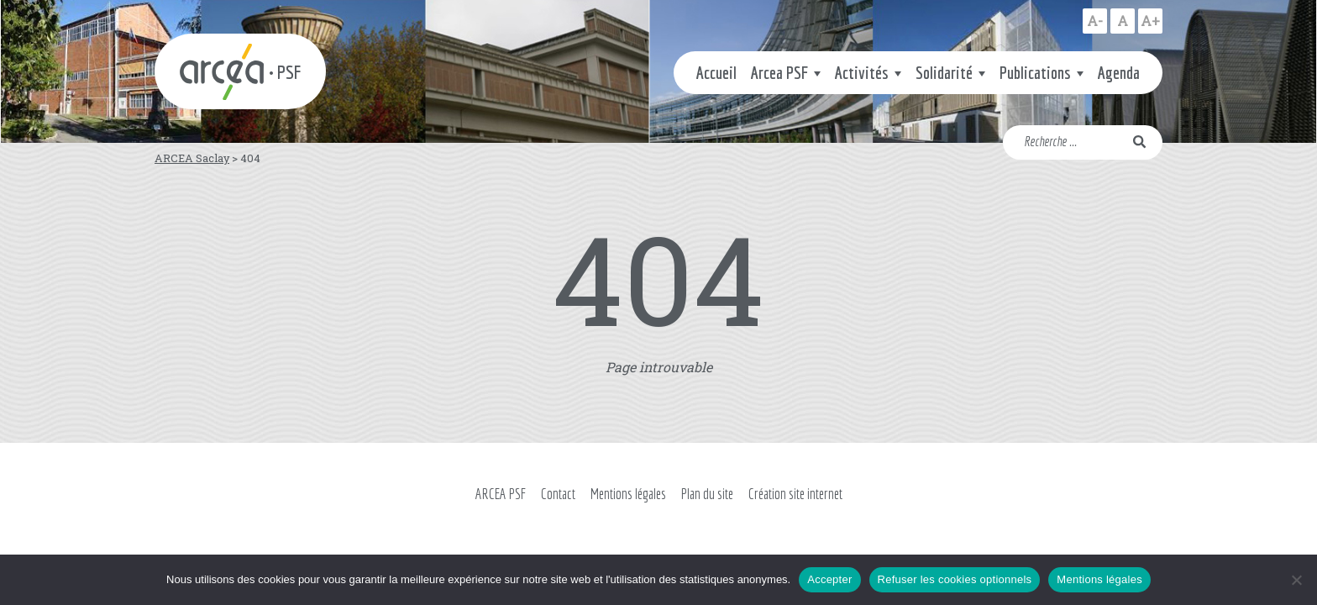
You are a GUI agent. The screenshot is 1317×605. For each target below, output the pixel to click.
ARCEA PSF (500, 493)
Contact (558, 493)
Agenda (1119, 72)
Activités (862, 72)
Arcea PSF (779, 72)
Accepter (829, 579)
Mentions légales (628, 493)
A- (1095, 20)
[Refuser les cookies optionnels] (1296, 579)
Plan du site (707, 493)
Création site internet (795, 493)
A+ (1150, 20)
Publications (1035, 72)
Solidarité (944, 72)
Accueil (716, 72)
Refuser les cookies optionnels (955, 579)
